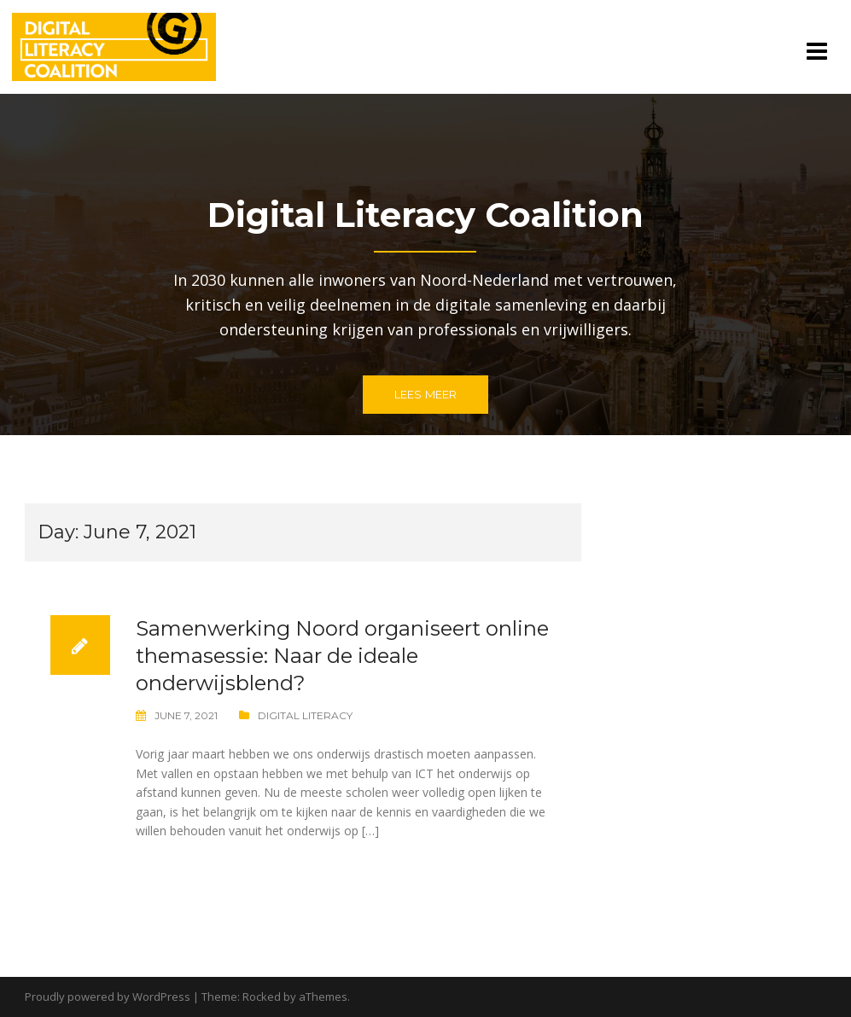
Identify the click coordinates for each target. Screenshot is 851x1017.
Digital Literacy (305, 715)
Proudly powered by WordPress (107, 996)
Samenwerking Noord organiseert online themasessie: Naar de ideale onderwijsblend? (342, 655)
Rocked (261, 996)
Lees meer (426, 394)
